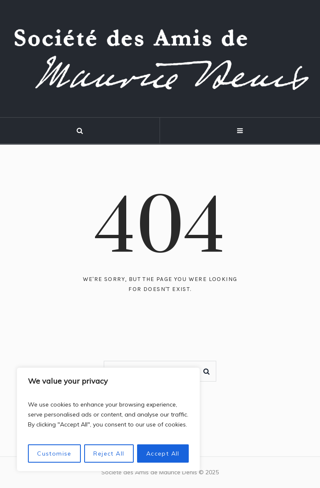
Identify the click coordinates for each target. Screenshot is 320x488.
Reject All (108, 453)
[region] (108, 419)
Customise (54, 453)
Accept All (163, 453)
